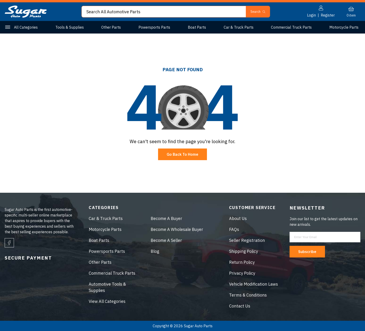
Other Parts (111, 27)
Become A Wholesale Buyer (177, 229)
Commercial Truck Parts (291, 27)
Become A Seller (166, 240)
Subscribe (307, 251)
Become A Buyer (166, 218)
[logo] (26, 16)
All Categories (26, 27)
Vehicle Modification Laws (253, 284)
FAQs (234, 229)
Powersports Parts (154, 27)
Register (328, 15)
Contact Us (239, 306)
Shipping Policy (243, 251)
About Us (238, 218)
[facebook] (9, 242)
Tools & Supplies (69, 27)
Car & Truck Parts (238, 27)
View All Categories (107, 301)
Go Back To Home (182, 154)
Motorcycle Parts (343, 27)
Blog (155, 251)
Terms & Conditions (248, 295)
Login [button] (311, 15)
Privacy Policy (242, 273)
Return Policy (242, 262)
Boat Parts (197, 27)
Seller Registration (247, 240)
